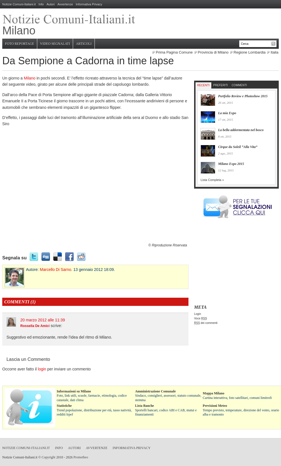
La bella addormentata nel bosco (241, 130)
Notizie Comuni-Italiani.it (19, 4)
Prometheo (80, 457)
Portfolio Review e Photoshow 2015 (242, 96)
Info (41, 4)
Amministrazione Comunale (155, 391)
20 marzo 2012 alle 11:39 (42, 320)
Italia (274, 52)
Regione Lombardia (249, 52)
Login (197, 313)
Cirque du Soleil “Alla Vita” (237, 147)
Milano (29, 78)
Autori (51, 4)
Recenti (203, 85)
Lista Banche (144, 406)
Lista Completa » (212, 180)
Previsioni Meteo (215, 406)
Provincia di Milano (213, 52)
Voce (200, 318)
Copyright (49, 457)
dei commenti (206, 322)
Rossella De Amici (35, 326)
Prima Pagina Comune (174, 52)
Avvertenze (65, 4)
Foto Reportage (19, 44)
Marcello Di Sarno (55, 269)
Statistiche (64, 406)
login (42, 369)
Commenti (239, 85)
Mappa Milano (213, 393)
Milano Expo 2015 (231, 164)
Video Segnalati (55, 44)
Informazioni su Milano (74, 391)
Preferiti (220, 85)
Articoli (83, 44)
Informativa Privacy (89, 4)
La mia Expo (227, 113)
